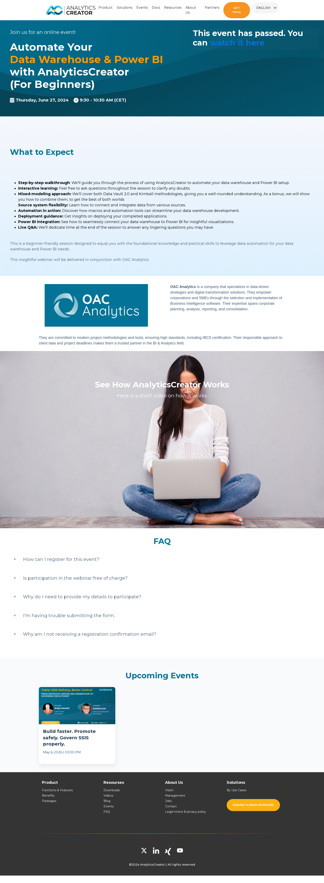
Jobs (168, 801)
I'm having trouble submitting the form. (69, 615)
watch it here (237, 43)
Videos (108, 795)
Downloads (112, 790)
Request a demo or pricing (253, 805)
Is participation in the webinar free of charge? (75, 578)
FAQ (107, 812)
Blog (107, 801)
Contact (171, 806)
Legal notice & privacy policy (185, 812)
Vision (169, 790)
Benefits (48, 795)
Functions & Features (57, 790)
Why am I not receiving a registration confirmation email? (89, 634)
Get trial (236, 10)
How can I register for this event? (61, 559)
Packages (49, 801)
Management (175, 795)
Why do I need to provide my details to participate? (82, 597)
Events (109, 806)
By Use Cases (236, 790)
